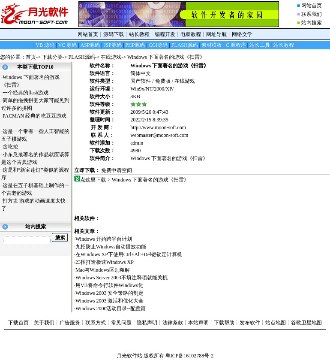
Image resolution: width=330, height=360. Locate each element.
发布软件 (250, 323)
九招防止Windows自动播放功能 (111, 247)
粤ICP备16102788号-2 (189, 356)
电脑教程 (190, 34)
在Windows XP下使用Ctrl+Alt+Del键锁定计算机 (128, 254)
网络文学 (242, 34)
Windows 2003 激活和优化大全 (109, 301)
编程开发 (165, 34)
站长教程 (139, 34)
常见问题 (121, 323)
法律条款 (172, 323)
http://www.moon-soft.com (158, 127)
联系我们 (311, 14)
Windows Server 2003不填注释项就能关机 (121, 278)
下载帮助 (224, 323)
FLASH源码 (82, 57)
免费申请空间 (116, 170)
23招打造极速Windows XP (104, 262)
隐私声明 (147, 323)
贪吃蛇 (13, 147)
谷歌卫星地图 (306, 323)
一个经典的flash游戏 (29, 93)
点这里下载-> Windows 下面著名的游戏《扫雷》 (134, 180)
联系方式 (95, 323)
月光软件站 (129, 356)
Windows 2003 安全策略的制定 (109, 293)
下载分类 (52, 57)
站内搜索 (311, 23)
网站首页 (311, 6)
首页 (31, 57)
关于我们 (44, 323)
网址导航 (216, 34)
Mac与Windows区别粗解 (102, 270)
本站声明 (198, 323)
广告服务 (70, 323)
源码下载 (113, 34)
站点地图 (275, 323)
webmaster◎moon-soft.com (159, 135)
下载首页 (18, 323)
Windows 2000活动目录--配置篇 (110, 309)
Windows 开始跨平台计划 (103, 239)
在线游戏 (111, 57)
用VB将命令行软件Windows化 (109, 285)
